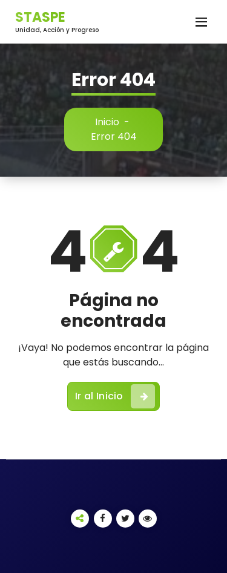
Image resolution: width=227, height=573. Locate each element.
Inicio (107, 122)
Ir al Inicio (115, 396)
